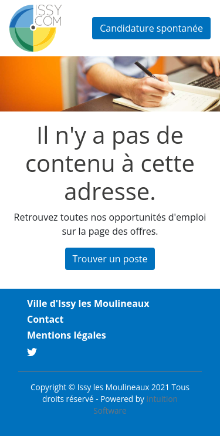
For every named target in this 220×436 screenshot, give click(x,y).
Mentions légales (66, 335)
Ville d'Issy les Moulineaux (88, 303)
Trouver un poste (110, 258)
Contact (45, 319)
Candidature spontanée (151, 28)
